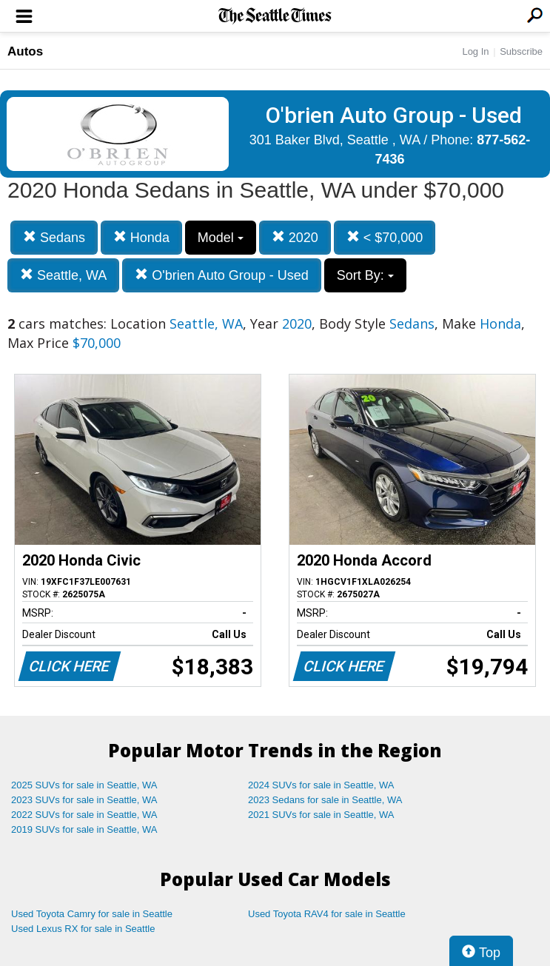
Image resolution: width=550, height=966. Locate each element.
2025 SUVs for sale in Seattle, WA (84, 785)
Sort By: (365, 275)
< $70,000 (384, 237)
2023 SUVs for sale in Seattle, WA (84, 799)
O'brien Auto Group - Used (222, 275)
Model (221, 237)
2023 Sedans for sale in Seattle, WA (325, 799)
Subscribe (521, 51)
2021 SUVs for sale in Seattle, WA (321, 814)
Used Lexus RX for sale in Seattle (83, 928)
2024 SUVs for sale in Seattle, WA (321, 785)
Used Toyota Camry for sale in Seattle (91, 913)
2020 (295, 237)
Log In (475, 51)
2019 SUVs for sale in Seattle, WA (84, 829)
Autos (25, 51)
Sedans (54, 237)
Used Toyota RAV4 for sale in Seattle (327, 913)
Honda (141, 237)
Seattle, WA (63, 275)
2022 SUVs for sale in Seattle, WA (84, 814)
